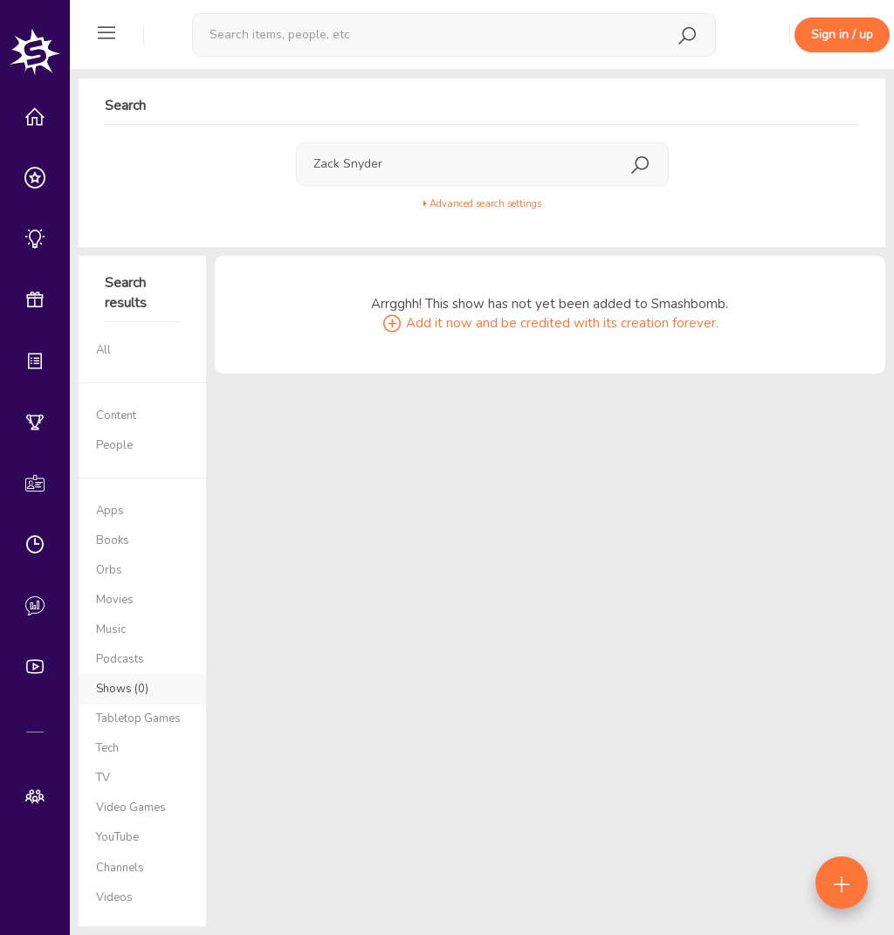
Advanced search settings (482, 203)
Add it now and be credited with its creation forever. (550, 323)
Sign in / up (842, 34)
